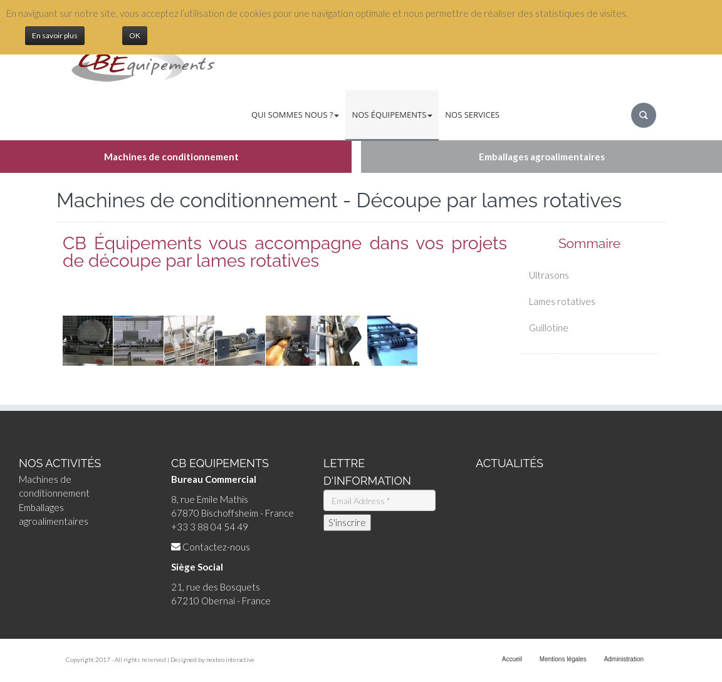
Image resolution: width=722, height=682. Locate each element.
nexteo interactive (230, 659)
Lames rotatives (562, 301)
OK (134, 35)
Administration (624, 659)
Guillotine (548, 327)
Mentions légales (563, 659)
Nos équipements (392, 114)
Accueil (512, 659)
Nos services (472, 114)
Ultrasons (549, 275)
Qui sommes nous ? (295, 114)
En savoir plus (55, 35)
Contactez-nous (216, 546)
